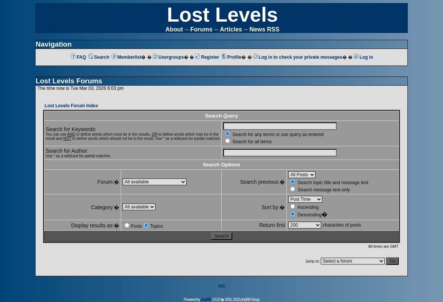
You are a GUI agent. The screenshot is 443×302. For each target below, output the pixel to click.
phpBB (206, 299)
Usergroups (168, 57)
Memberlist (126, 57)
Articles (231, 29)
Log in (363, 57)
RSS (221, 286)
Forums (201, 29)
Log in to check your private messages (297, 57)
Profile (231, 57)
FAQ (78, 57)
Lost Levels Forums (69, 81)
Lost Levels (222, 14)
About (174, 29)
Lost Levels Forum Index (71, 105)
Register (207, 57)
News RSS (265, 29)
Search (99, 57)
